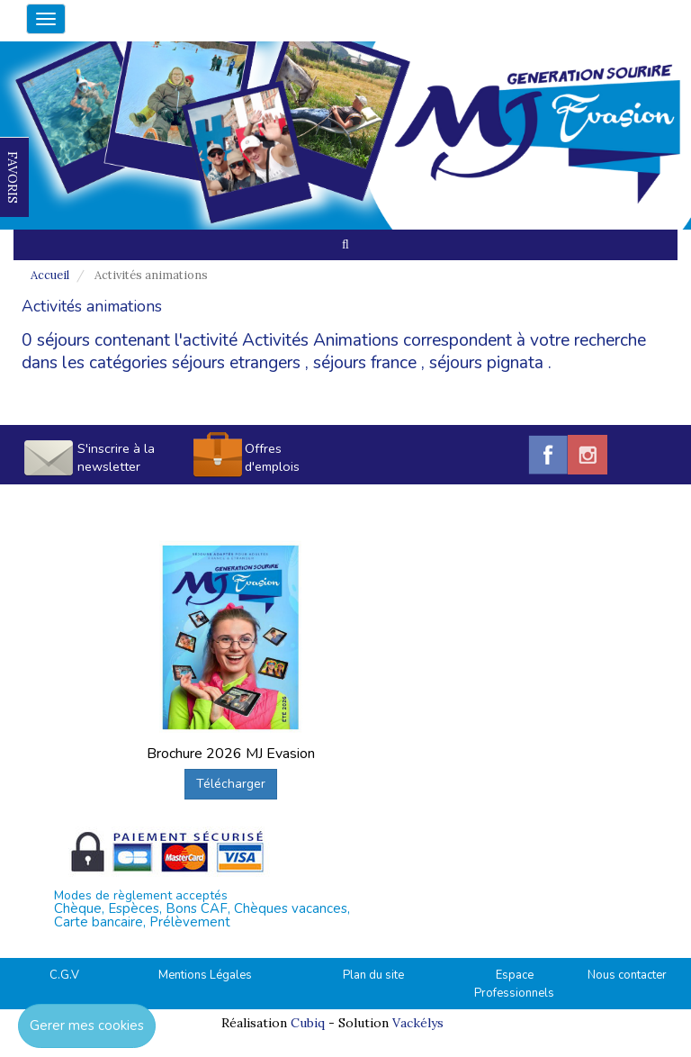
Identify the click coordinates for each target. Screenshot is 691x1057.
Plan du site (373, 975)
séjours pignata (486, 363)
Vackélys (418, 1023)
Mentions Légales (205, 975)
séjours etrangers (236, 363)
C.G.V (64, 975)
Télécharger (230, 783)
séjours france (365, 363)
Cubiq (308, 1023)
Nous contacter (627, 975)
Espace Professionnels (514, 984)
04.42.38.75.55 (588, 16)
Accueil (50, 275)
